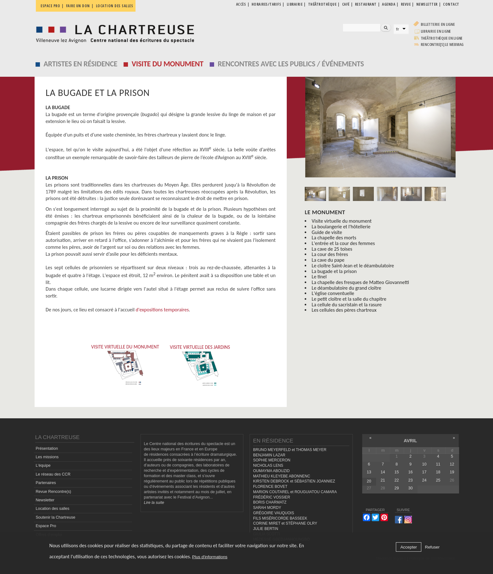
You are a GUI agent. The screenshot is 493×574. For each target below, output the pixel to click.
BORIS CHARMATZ (269, 502)
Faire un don (78, 5)
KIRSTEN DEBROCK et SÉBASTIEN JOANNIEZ (294, 481)
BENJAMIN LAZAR (269, 455)
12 (452, 464)
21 (382, 480)
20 (369, 481)
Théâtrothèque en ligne (442, 38)
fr (397, 29)
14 (382, 472)
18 (438, 472)
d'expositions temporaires (162, 310)
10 (424, 464)
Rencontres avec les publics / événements (291, 63)
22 (396, 480)
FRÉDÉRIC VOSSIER (271, 497)
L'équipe (43, 465)
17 (424, 472)
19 (452, 472)
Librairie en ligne (436, 31)
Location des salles (114, 5)
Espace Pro (46, 526)
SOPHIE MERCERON (271, 460)
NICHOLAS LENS (268, 465)
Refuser (432, 547)
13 (369, 472)
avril (410, 440)
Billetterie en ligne (438, 24)
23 (410, 480)
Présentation (47, 448)
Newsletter (45, 500)
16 (410, 472)
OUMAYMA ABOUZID (271, 471)
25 (438, 480)
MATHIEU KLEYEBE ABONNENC (281, 476)
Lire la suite (154, 502)
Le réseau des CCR (53, 474)
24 (424, 480)
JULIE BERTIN (265, 529)
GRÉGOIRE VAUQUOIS (273, 513)
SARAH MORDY (267, 507)
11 (438, 464)
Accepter (408, 547)
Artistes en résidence (81, 63)
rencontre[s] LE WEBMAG (442, 44)
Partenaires (46, 483)
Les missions (47, 457)
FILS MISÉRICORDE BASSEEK (280, 518)
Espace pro (50, 5)
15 (396, 472)
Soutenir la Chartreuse (55, 517)
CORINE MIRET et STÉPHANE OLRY (285, 523)
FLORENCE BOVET (270, 486)
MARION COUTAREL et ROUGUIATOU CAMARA (295, 492)
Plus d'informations (209, 556)
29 (396, 488)
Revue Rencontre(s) (53, 491)
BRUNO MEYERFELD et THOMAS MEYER (289, 450)
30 (410, 488)
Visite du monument (167, 63)
